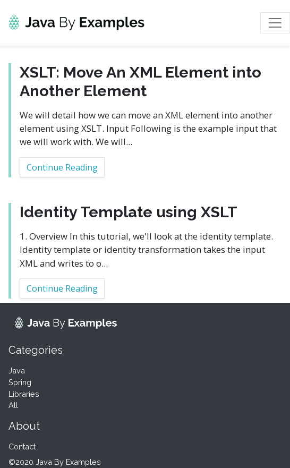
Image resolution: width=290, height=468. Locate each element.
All (13, 405)
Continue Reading (62, 167)
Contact (22, 446)
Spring (19, 382)
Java (16, 370)
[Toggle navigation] (275, 22)
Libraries (23, 393)
